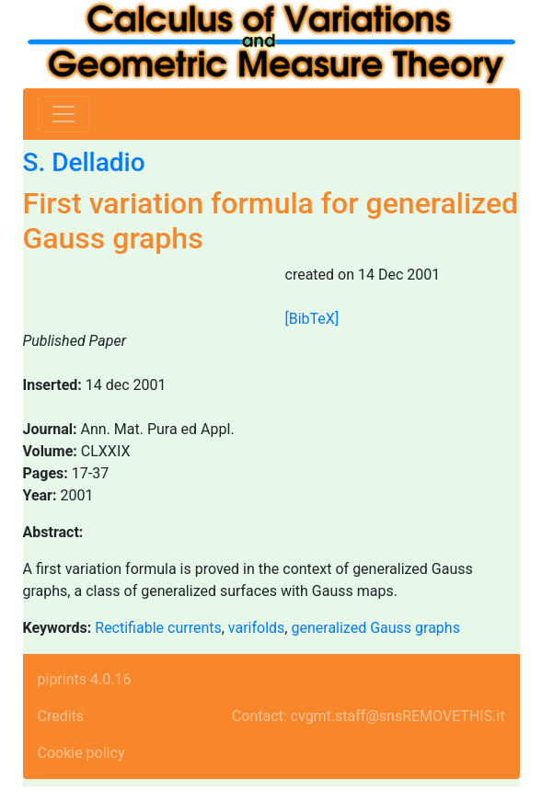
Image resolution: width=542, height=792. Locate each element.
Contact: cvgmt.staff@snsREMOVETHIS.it (368, 716)
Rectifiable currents (158, 628)
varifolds (256, 628)
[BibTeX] (312, 318)
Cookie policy (81, 753)
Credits (61, 716)
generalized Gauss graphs (375, 628)
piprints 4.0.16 (85, 679)
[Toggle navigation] (63, 114)
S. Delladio (84, 162)
